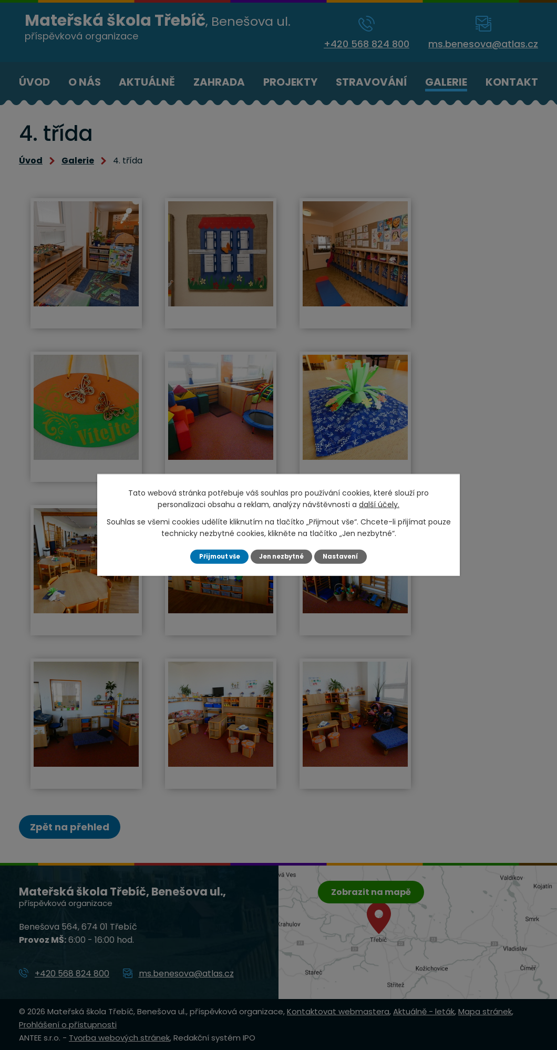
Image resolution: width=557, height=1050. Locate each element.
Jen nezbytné (282, 556)
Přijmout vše (215, 556)
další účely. (379, 504)
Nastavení (345, 556)
